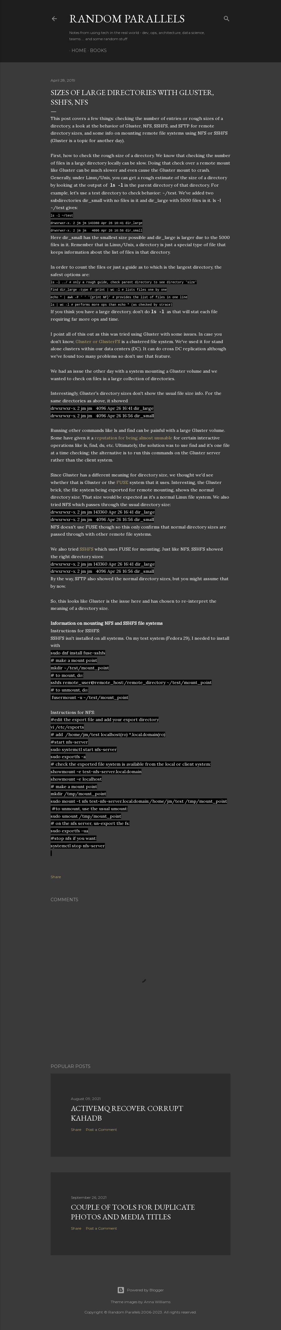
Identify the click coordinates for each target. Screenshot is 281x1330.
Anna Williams (157, 1301)
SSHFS (86, 549)
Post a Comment (101, 1129)
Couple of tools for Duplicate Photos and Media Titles (133, 1212)
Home (76, 50)
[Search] (226, 17)
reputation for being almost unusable (133, 438)
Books (96, 50)
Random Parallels (127, 18)
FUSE (122, 482)
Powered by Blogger (140, 1290)
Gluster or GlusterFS (98, 341)
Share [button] (56, 876)
